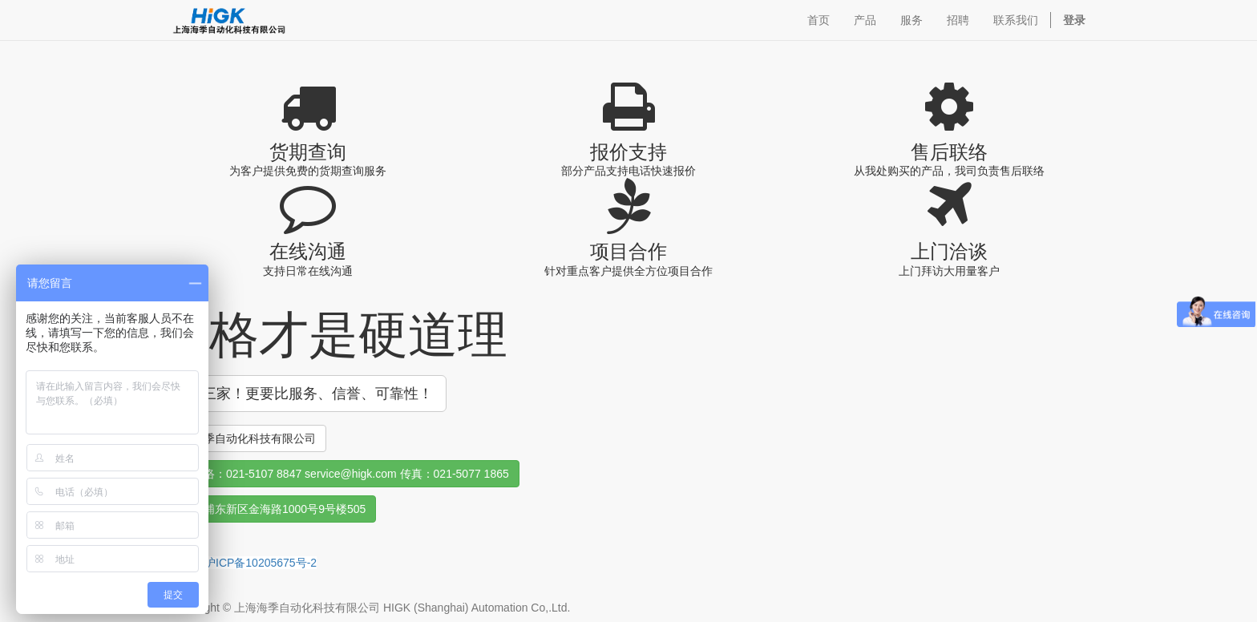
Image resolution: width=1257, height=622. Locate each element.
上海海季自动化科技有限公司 (243, 438)
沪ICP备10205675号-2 (260, 562)
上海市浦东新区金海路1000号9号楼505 (268, 509)
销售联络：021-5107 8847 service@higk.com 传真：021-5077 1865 (339, 473)
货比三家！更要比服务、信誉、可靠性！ (303, 394)
